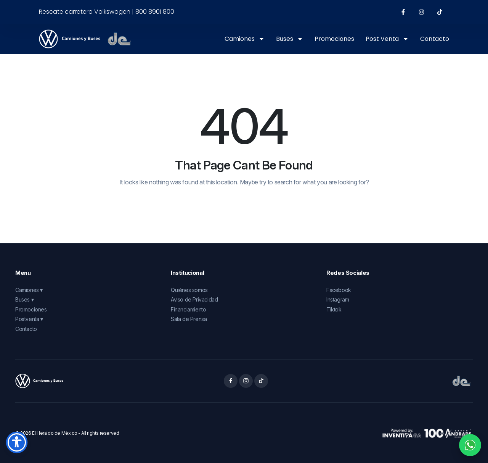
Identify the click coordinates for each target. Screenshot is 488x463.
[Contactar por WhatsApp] (470, 445)
